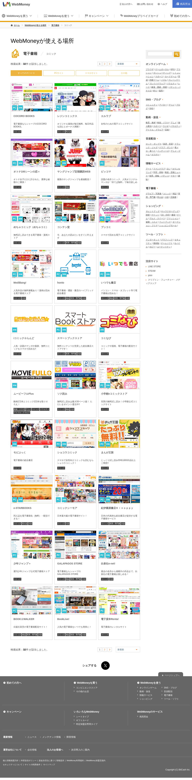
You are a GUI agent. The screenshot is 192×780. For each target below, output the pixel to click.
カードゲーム (171, 76)
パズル (164, 80)
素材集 (156, 243)
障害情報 (71, 737)
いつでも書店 (108, 282)
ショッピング (153, 206)
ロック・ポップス (153, 144)
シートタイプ (82, 716)
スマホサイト (91, 73)
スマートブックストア (69, 338)
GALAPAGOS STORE (69, 563)
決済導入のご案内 (80, 749)
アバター (163, 105)
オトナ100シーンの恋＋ (27, 171)
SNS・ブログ (153, 99)
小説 (79, 243)
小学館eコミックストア (114, 393)
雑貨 (148, 215)
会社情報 (32, 749)
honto (60, 282)
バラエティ (44, 409)
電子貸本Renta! (110, 619)
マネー (174, 176)
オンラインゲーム (156, 64)
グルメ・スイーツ (157, 218)
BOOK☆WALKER (24, 619)
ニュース (32, 737)
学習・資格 (158, 172)
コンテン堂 (63, 227)
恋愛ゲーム (154, 80)
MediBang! (20, 282)
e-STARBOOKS (22, 508)
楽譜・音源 (168, 144)
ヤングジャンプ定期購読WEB (73, 171)
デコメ (172, 105)
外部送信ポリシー (28, 760)
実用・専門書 (71, 243)
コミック (17, 132)
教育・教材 (151, 123)
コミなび (106, 338)
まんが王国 (107, 452)
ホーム (17, 25)
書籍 (173, 215)
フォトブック (165, 222)
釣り (155, 91)
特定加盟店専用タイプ (86, 724)
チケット (155, 215)
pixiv (150, 275)
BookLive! (63, 619)
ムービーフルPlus (24, 393)
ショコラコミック (67, 452)
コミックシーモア (67, 508)
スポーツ (159, 76)
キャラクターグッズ (170, 211)
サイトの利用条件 (32, 764)
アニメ (28, 409)
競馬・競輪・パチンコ (159, 176)
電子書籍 (55, 25)
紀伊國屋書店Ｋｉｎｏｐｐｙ (117, 508)
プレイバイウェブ (157, 84)
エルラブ (106, 116)
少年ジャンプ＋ (22, 563)
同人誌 (68, 132)
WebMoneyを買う (17, 15)
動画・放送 (152, 117)
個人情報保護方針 (10, 760)
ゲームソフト (167, 243)
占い (169, 169)
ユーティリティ (164, 247)
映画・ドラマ (19, 409)
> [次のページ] (110, 64)
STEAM (151, 271)
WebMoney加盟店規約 (95, 760)
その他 (124, 73)
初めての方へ (14, 683)
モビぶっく (20, 452)
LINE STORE (154, 266)
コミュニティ (152, 105)
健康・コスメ (152, 222)
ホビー (152, 247)
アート (149, 169)
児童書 (173, 197)
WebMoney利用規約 (75, 760)
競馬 (161, 91)
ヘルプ (164, 4)
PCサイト (59, 73)
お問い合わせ (146, 4)
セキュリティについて (12, 764)
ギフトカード (82, 720)
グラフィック (167, 240)
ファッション (172, 218)
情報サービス (153, 163)
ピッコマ (106, 171)
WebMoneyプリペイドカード (141, 15)
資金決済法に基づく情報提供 (51, 760)
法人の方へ (127, 4)
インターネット (152, 240)
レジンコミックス (67, 116)
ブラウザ (150, 69)
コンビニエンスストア (86, 687)
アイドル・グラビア (22, 412)
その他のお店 (82, 691)
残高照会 (144, 716)
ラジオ (166, 126)
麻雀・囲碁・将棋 (159, 87)
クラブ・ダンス (166, 147)
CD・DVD (165, 215)
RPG (173, 69)
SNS (151, 108)
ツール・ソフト (154, 234)
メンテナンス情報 (51, 737)
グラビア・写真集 (153, 194)
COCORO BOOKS (24, 116)
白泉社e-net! (108, 563)
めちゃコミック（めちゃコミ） (31, 227)
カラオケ (155, 154)
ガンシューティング (162, 73)
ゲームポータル (162, 69)
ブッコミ (106, 227)
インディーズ (163, 151)
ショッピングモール (168, 225)
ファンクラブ (159, 169)
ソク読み (62, 393)
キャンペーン (97, 15)
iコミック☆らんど (24, 338)
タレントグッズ (152, 211)
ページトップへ (172, 675)
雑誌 (67, 187)
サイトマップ (49, 764)
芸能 (167, 130)
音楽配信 (151, 138)
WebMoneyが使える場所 (35, 25)
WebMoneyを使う (59, 15)
